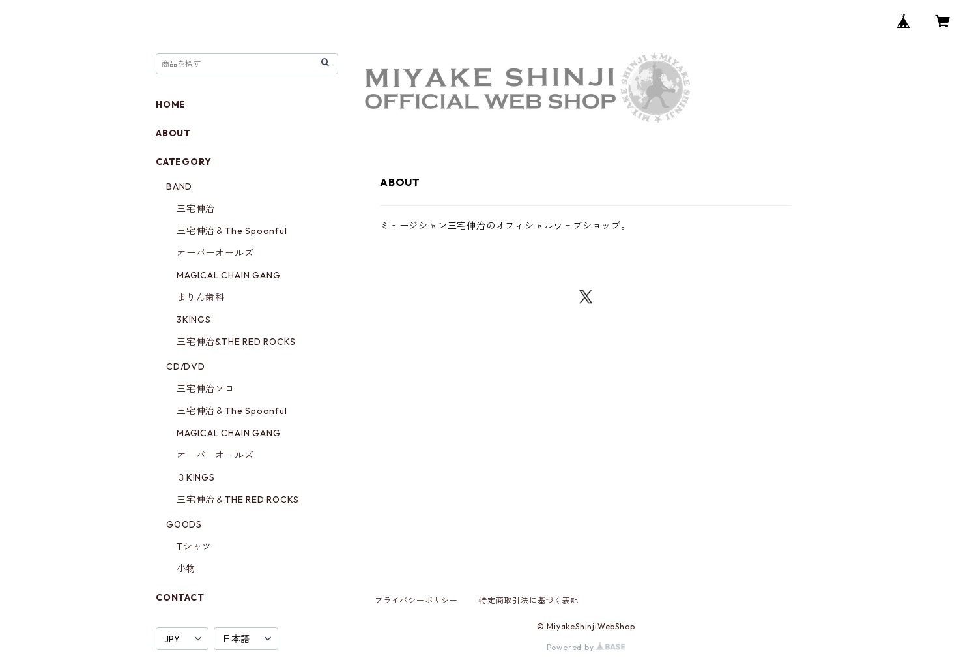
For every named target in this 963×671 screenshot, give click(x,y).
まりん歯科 (201, 297)
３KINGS (196, 477)
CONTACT (180, 597)
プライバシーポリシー (416, 600)
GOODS (184, 524)
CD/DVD (185, 366)
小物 (186, 568)
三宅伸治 (196, 209)
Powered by (586, 647)
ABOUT (173, 133)
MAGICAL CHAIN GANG (228, 275)
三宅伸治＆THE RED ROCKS (237, 499)
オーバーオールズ (215, 253)
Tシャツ (194, 546)
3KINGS (194, 319)
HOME (171, 104)
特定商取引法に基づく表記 (529, 600)
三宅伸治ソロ (206, 389)
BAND (179, 186)
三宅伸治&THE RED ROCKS (236, 342)
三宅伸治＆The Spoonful (232, 231)
